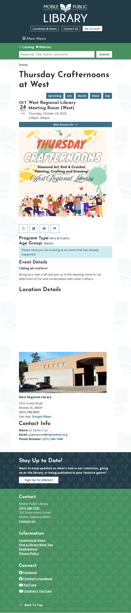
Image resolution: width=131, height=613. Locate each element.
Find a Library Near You (36, 545)
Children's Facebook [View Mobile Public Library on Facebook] (35, 579)
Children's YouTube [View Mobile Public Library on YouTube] (35, 591)
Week (95, 96)
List (69, 96)
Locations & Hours (45, 28)
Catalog (28, 47)
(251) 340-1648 (52, 439)
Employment (28, 549)
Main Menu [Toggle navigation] (34, 38)
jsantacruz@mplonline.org (48, 435)
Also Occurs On (65, 124)
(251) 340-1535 (29, 508)
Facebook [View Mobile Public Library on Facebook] (28, 573)
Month (82, 96)
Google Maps (41, 416)
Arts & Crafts (59, 238)
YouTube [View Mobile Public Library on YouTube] (27, 585)
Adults (48, 243)
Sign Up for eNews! (39, 480)
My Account (92, 28)
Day (107, 96)
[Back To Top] (65, 605)
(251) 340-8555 (29, 412)
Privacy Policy (29, 554)
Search (104, 54)
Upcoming (54, 96)
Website (45, 47)
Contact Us (70, 28)
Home (23, 65)
